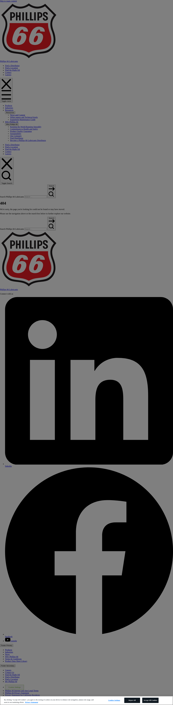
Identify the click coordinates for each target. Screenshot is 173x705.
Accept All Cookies (150, 700)
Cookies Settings (114, 700)
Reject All (132, 700)
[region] (86, 700)
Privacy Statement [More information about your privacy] (31, 702)
